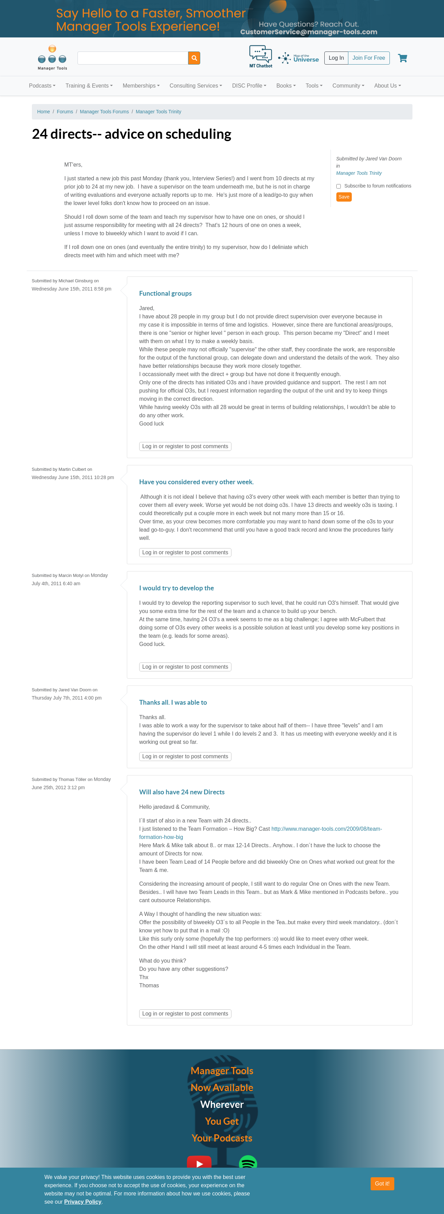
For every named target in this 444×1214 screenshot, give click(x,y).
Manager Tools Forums (104, 111)
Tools (312, 86)
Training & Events (87, 86)
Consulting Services (194, 86)
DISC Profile (247, 86)
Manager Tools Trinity (158, 111)
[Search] (194, 58)
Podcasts (40, 86)
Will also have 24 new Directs (182, 792)
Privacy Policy (82, 1202)
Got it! (382, 1184)
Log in (149, 446)
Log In (336, 58)
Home (43, 111)
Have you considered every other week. (196, 482)
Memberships (139, 86)
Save (344, 197)
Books (283, 86)
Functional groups (165, 294)
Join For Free (368, 58)
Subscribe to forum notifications (377, 186)
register (174, 446)
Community (346, 86)
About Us (385, 86)
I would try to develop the (176, 588)
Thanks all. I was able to (173, 703)
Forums (65, 111)
